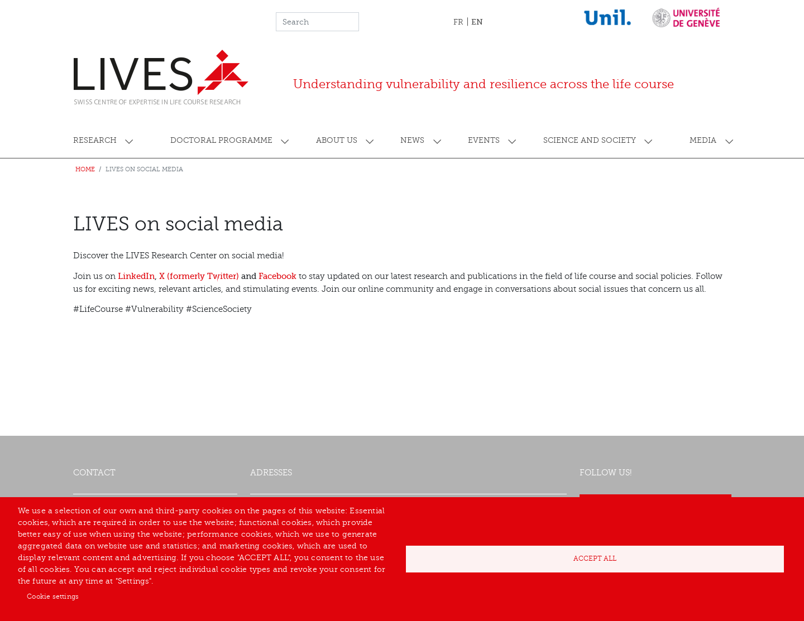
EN (477, 21)
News (412, 140)
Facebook (277, 276)
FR (458, 22)
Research (95, 140)
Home (85, 169)
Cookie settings (53, 596)
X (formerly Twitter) (199, 276)
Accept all (594, 558)
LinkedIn (136, 276)
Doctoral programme (221, 140)
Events (484, 140)
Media (703, 140)
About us (336, 140)
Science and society (589, 140)
